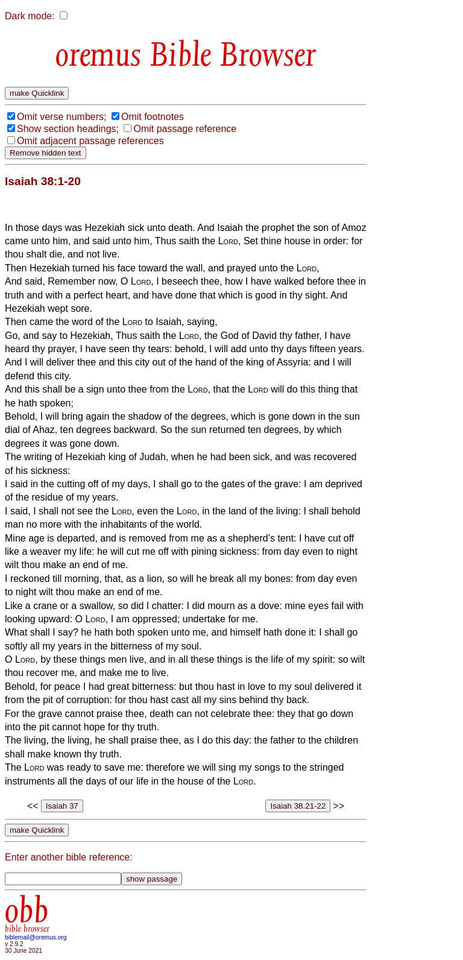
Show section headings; (68, 129)
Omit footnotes (152, 117)
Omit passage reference (184, 129)
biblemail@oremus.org (36, 937)
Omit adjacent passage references (90, 141)
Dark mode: (30, 16)
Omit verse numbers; (61, 117)
